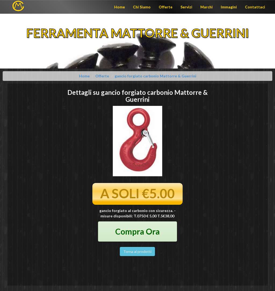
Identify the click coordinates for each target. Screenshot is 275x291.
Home (119, 7)
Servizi (186, 7)
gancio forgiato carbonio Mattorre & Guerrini (155, 76)
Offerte (165, 7)
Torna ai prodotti (137, 251)
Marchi (206, 7)
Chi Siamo (142, 7)
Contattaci (255, 7)
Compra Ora (137, 231)
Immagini (229, 7)
